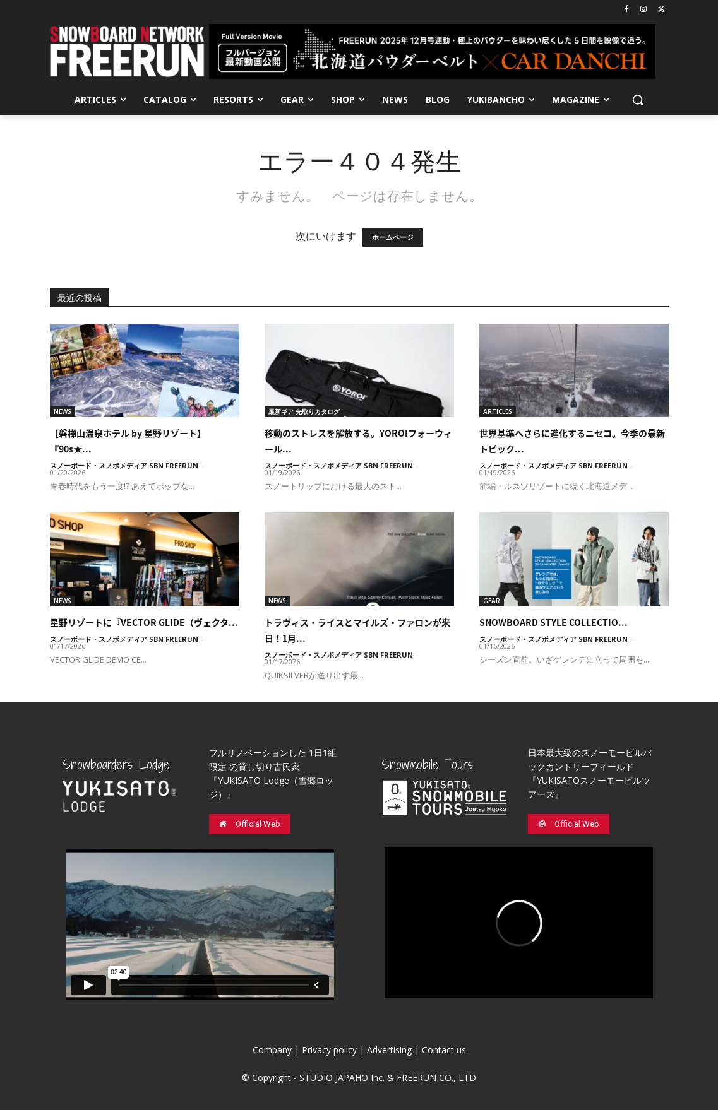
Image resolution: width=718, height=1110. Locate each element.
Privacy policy (329, 1050)
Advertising (389, 1050)
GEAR (491, 600)
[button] (638, 100)
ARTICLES (497, 411)
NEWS (62, 411)
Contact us (444, 1050)
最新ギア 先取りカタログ (304, 411)
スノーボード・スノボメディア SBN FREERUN (124, 465)
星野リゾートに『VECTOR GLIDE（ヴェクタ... (144, 622)
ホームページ (393, 237)
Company (272, 1050)
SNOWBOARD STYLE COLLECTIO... (553, 622)
